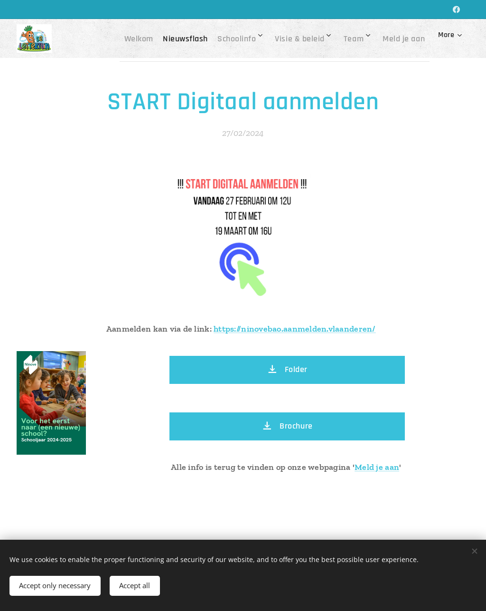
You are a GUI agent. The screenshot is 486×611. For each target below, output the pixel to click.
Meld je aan (377, 467)
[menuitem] (126, 38)
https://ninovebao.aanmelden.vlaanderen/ (295, 329)
